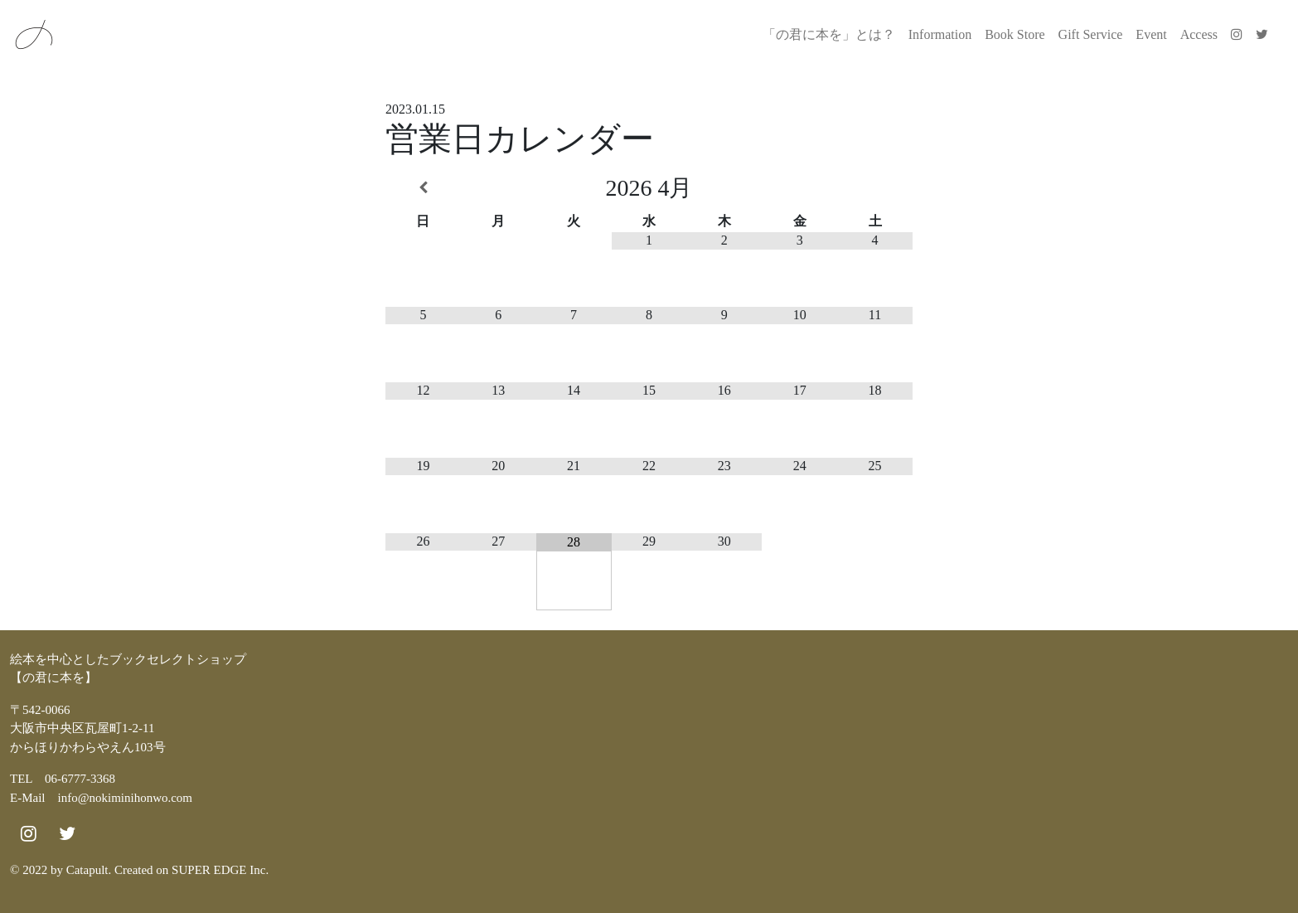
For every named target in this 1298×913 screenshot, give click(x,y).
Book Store (1014, 34)
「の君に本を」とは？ (829, 34)
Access (1199, 34)
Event (1151, 34)
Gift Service (1090, 34)
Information (939, 34)
